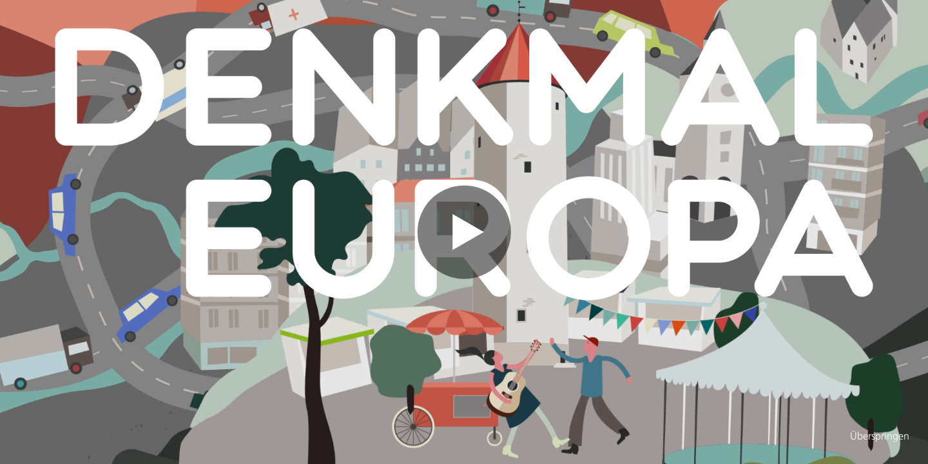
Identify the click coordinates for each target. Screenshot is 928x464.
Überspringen (879, 437)
